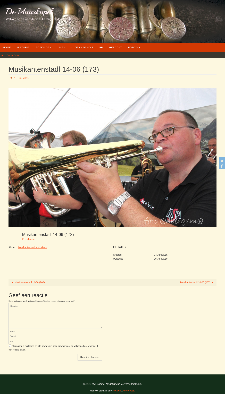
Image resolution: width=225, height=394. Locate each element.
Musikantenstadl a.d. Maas (32, 247)
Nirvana (117, 390)
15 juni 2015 (21, 78)
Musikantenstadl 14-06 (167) (197, 282)
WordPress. (129, 390)
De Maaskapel (29, 11)
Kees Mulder (29, 239)
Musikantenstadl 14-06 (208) (28, 282)
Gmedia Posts (13, 55)
